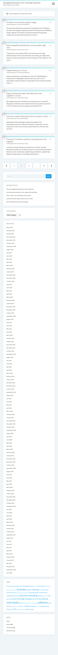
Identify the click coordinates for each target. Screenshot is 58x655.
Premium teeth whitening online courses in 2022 (27, 116)
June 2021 (9, 402)
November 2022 (10, 348)
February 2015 (10, 566)
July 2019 (9, 474)
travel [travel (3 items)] (27, 606)
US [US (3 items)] (14, 609)
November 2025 (10, 240)
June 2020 (9, 440)
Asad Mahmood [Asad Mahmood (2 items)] (28, 586)
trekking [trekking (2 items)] (33, 606)
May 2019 (9, 481)
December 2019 (10, 459)
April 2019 (9, 484)
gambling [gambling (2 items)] (32, 593)
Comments (10, 627)
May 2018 (9, 516)
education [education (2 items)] (45, 590)
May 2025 (9, 259)
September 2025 (11, 246)
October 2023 (10, 313)
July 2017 (9, 541)
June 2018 (9, 513)
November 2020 (10, 424)
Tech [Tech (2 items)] (20, 606)
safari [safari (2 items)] (20, 603)
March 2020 (9, 449)
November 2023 (10, 310)
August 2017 (9, 538)
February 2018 (10, 525)
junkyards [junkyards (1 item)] (45, 596)
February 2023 (10, 338)
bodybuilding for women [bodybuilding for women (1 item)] (11, 590)
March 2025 (9, 265)
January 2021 (10, 417)
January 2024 (10, 303)
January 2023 (10, 341)
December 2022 (10, 345)
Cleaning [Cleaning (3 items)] (35, 589)
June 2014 (9, 573)
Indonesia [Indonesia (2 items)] (15, 596)
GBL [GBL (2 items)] (37, 593)
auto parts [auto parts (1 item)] (35, 586)
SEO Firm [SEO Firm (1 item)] (30, 603)
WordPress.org (10, 631)
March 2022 (9, 373)
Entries (9, 624)
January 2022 (10, 379)
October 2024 (10, 281)
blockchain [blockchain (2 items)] (41, 586)
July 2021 (9, 398)
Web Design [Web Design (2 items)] (30, 609)
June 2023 (9, 326)
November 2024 (10, 278)
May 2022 (9, 367)
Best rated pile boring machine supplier (17, 202)
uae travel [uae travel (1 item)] (38, 606)
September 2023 (11, 316)
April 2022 (9, 370)
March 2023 (9, 335)
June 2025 (9, 256)
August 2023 (9, 319)
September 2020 (11, 430)
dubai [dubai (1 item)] (40, 590)
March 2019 (9, 487)
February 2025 (10, 268)
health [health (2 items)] (41, 593)
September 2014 (11, 570)
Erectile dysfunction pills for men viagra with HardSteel (21, 192)
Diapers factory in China (16, 71)
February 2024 (10, 300)
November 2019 (10, 462)
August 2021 (9, 395)
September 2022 (11, 354)
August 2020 (9, 433)
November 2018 (10, 500)
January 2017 (10, 560)
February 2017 (10, 557)
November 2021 (10, 386)
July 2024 (9, 284)
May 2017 (9, 547)
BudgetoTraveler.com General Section (22, 3)
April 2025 (9, 262)
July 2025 (9, 253)
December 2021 (10, 383)
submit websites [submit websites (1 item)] (14, 606)
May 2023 (9, 329)
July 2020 (9, 436)
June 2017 (9, 544)
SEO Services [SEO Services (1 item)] (35, 603)
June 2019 (9, 478)
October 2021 (10, 389)
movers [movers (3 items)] (15, 599)
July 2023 (9, 322)
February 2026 (10, 230)
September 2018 (11, 506)
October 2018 (10, 503)
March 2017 (9, 554)
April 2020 (9, 446)
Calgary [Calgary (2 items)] (28, 590)
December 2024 (10, 275)
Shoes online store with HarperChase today (18, 195)
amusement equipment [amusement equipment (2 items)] (14, 586)
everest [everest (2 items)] (9, 593)
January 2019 (10, 493)
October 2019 (10, 465)
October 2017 (10, 532)
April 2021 (9, 408)
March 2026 (9, 227)
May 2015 (9, 563)
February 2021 (10, 414)
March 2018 (9, 522)
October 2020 (10, 427)
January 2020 (10, 455)
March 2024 (9, 297)
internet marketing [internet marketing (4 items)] (28, 595)
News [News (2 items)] (34, 599)
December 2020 (10, 421)
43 (44, 166)
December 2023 (10, 307)
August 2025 (9, 249)
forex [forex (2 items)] (13, 593)
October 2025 (10, 243)
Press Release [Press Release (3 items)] (42, 599)
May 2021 (9, 405)
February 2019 (10, 490)
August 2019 (9, 471)
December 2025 (10, 237)
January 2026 (10, 234)
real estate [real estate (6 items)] (12, 602)
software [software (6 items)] (43, 602)
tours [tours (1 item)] (23, 606)
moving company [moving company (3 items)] (25, 599)
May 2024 (9, 291)
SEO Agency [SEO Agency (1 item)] (25, 603)
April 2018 (9, 519)
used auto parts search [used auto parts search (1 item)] (21, 609)
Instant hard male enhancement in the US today (19, 198)
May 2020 (9, 443)
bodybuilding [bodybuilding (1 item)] (48, 586)
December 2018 (10, 497)
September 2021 (11, 392)
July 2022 (9, 360)
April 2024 (9, 294)
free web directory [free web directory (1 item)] (25, 592)
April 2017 (9, 551)
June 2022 (9, 364)
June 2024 (9, 287)
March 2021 (9, 411)
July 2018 (9, 509)
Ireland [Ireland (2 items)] (40, 596)
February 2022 (10, 376)
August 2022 (9, 357)
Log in (8, 621)
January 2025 (10, 272)
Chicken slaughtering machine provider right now (20, 189)
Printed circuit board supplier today (21, 22)
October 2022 (10, 351)
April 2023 (9, 332)
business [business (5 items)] (21, 589)
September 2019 (11, 468)
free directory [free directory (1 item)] (18, 592)
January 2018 (10, 528)
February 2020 (10, 452)
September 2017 (11, 535)
